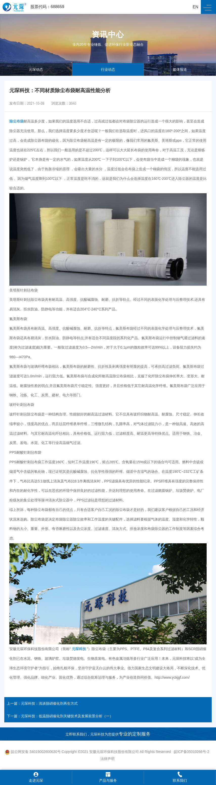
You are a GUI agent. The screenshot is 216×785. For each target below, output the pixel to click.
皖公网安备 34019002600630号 (33, 752)
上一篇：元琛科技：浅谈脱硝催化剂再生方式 (42, 703)
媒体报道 (180, 69)
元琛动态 (36, 69)
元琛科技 (79, 649)
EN (195, 7)
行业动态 (108, 69)
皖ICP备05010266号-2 (192, 752)
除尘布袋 (16, 121)
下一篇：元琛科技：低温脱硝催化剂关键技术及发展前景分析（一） (60, 716)
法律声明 (107, 759)
